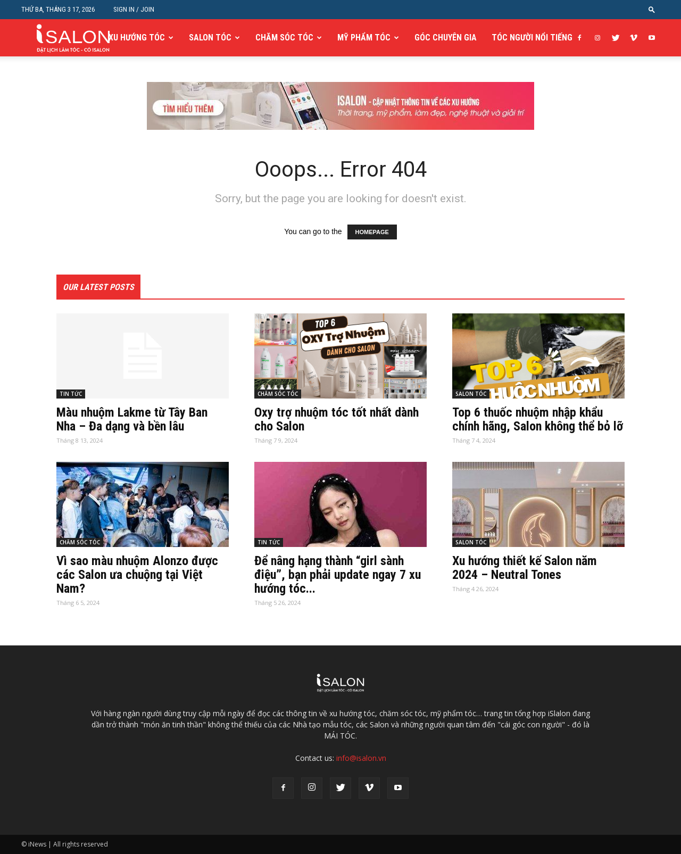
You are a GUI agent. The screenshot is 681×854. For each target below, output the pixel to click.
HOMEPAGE (372, 232)
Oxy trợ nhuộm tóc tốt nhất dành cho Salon (336, 419)
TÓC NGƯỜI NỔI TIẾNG (532, 37)
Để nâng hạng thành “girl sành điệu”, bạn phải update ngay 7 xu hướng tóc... (337, 574)
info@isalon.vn (361, 758)
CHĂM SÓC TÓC (284, 37)
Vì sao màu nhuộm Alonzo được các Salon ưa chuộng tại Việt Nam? (137, 574)
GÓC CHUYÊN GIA (445, 37)
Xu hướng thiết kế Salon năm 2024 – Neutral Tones (524, 567)
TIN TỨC (71, 393)
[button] (652, 9)
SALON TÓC (210, 37)
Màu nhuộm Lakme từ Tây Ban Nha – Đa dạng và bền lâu (131, 419)
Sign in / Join (133, 9)
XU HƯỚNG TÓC (137, 37)
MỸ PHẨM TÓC (364, 37)
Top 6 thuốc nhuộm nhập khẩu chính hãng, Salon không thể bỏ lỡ (537, 419)
